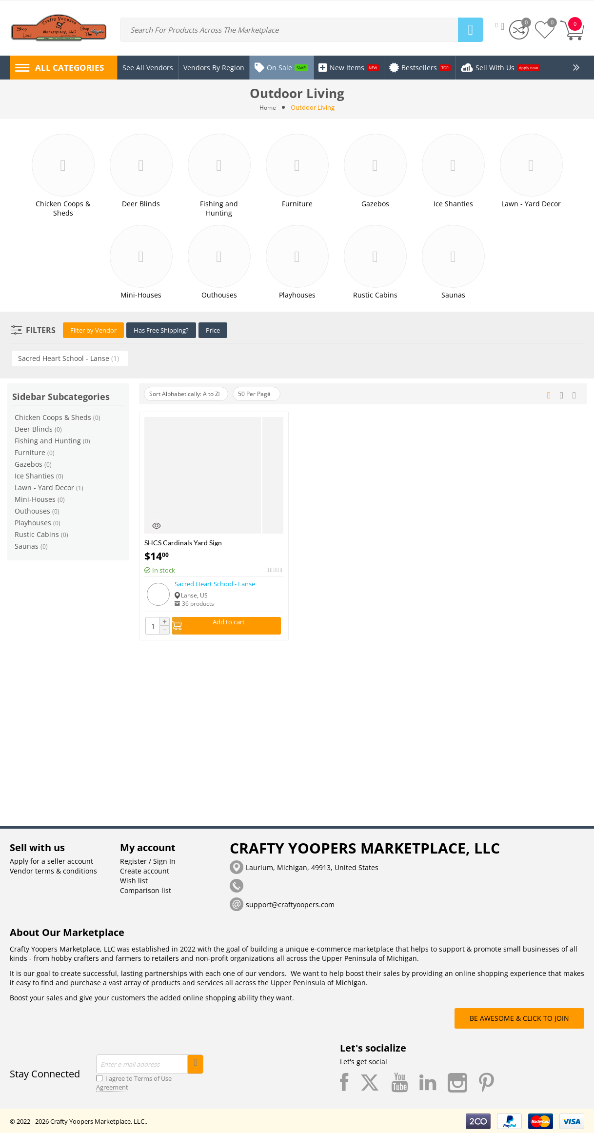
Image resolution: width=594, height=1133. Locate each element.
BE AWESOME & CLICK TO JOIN (519, 1017)
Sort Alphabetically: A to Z (190, 393)
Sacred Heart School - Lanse (215, 582)
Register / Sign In (148, 860)
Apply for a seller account (51, 860)
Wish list (134, 879)
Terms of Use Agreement (134, 1082)
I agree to (134, 1082)
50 (269, 393)
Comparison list (145, 889)
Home (268, 107)
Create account (144, 870)
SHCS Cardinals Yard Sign (183, 541)
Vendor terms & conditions (53, 870)
